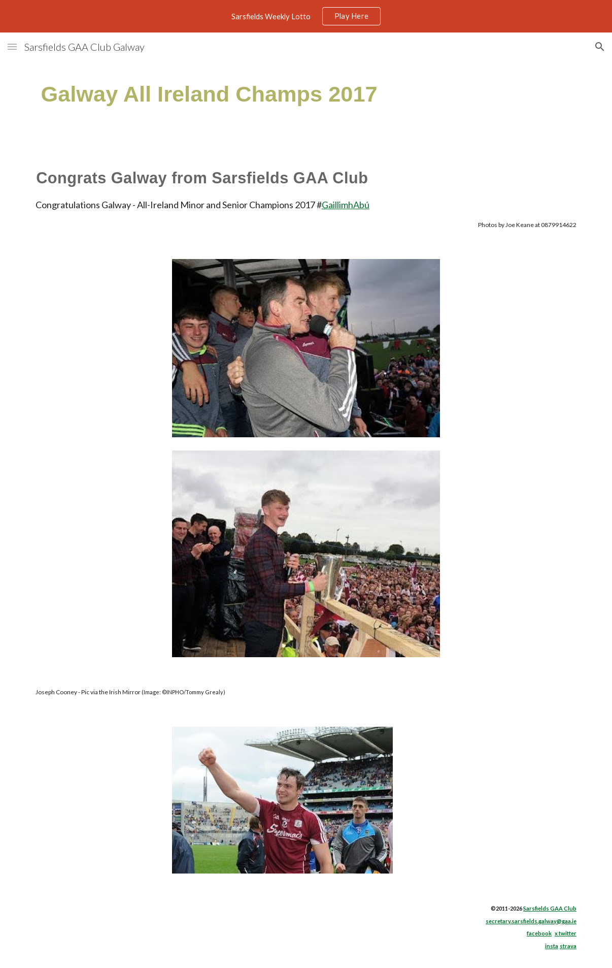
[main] (259, 94)
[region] (306, 16)
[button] (12, 46)
